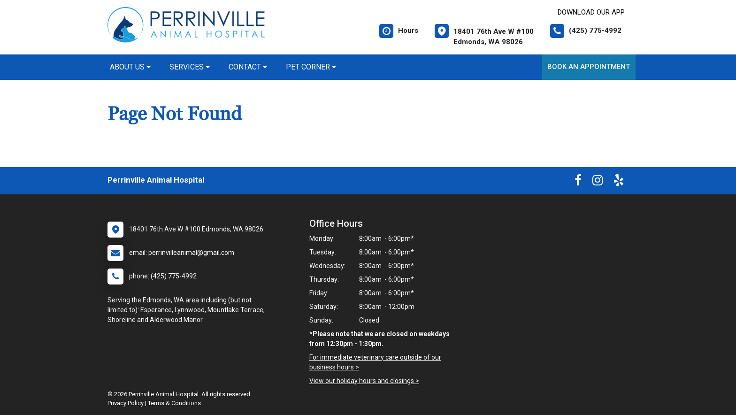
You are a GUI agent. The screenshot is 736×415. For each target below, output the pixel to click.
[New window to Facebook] (578, 182)
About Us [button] (130, 66)
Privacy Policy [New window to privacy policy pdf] (125, 403)
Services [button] (189, 66)
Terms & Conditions (174, 403)
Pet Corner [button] (311, 66)
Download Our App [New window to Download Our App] (591, 12)
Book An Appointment (588, 66)
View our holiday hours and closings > (364, 380)
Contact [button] (248, 66)
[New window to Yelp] (619, 182)
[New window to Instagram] (597, 182)
